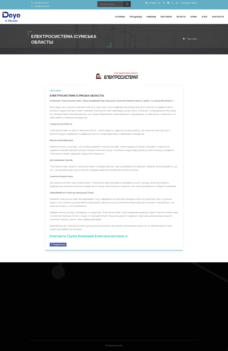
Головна (120, 16)
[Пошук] (127, 4)
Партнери (166, 16)
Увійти (194, 3)
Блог (204, 16)
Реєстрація (185, 3)
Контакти (218, 16)
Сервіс (193, 16)
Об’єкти (181, 16)
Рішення (151, 16)
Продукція (136, 16)
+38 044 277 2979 (41, 3)
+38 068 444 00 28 (41, 6)
